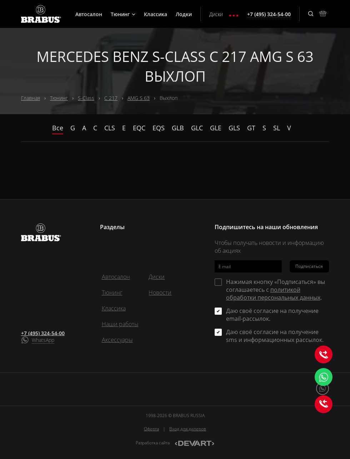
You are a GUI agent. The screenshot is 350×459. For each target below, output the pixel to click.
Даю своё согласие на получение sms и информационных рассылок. (275, 336)
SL (276, 128)
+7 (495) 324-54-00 (43, 333)
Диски (216, 14)
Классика (155, 14)
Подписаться (309, 266)
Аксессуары (117, 340)
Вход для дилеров (187, 429)
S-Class (86, 98)
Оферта (151, 429)
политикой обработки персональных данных (273, 293)
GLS (234, 128)
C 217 (111, 98)
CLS (109, 128)
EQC (139, 128)
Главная (30, 98)
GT (251, 128)
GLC (197, 128)
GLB (178, 128)
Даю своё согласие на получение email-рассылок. (272, 315)
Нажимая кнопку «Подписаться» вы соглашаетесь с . (275, 289)
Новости (160, 292)
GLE (215, 128)
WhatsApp (43, 340)
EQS (158, 128)
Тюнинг (123, 14)
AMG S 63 (139, 98)
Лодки (184, 14)
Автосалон (88, 14)
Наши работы (120, 324)
